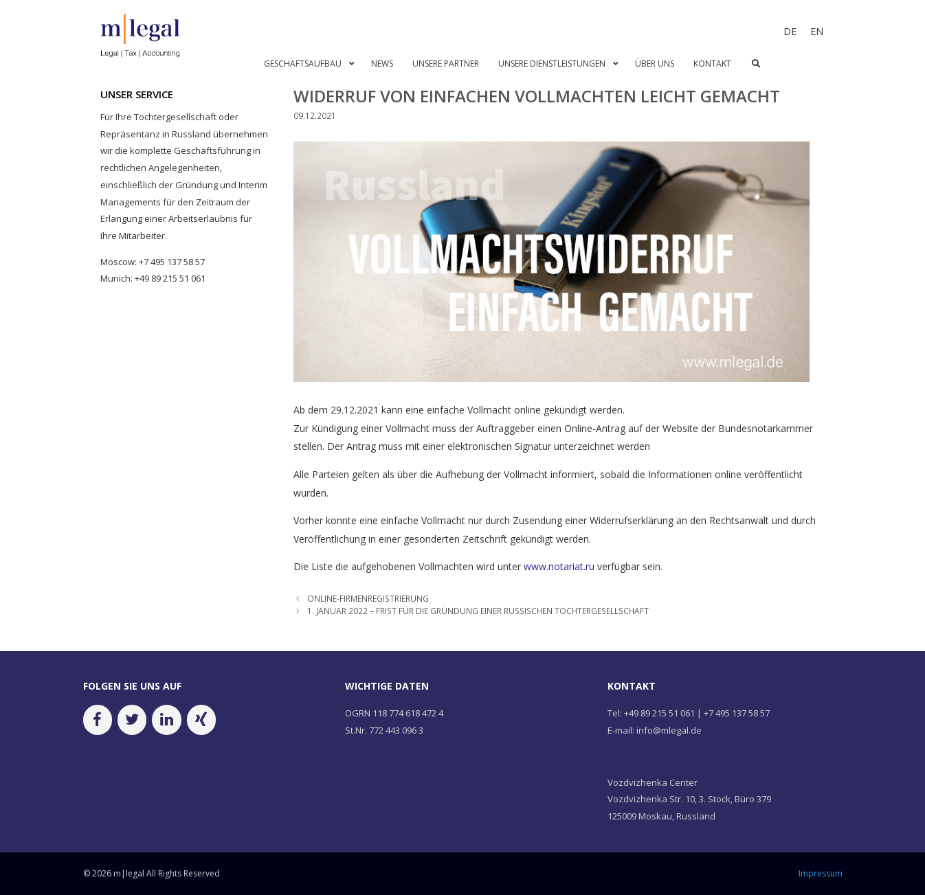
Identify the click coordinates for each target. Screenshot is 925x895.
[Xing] (201, 719)
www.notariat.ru (559, 566)
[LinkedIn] (166, 719)
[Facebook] (97, 719)
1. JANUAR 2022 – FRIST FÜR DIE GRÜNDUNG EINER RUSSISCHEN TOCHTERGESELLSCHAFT (478, 610)
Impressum (821, 873)
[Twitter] (132, 719)
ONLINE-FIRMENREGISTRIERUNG (368, 598)
